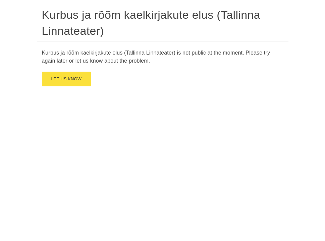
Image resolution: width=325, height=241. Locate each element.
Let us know (66, 78)
